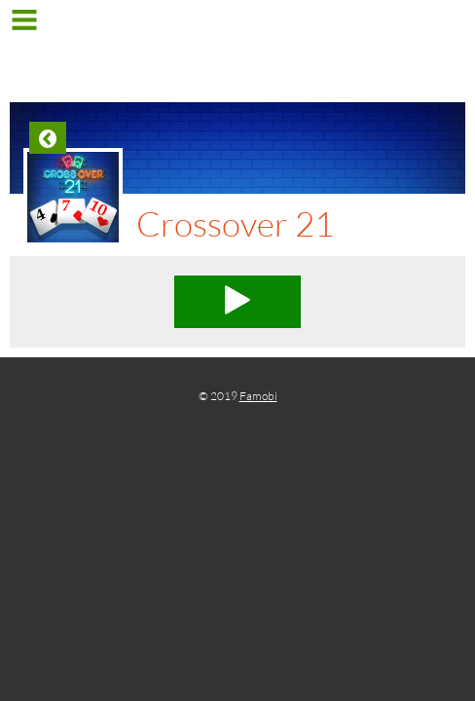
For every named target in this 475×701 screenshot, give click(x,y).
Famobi (258, 395)
